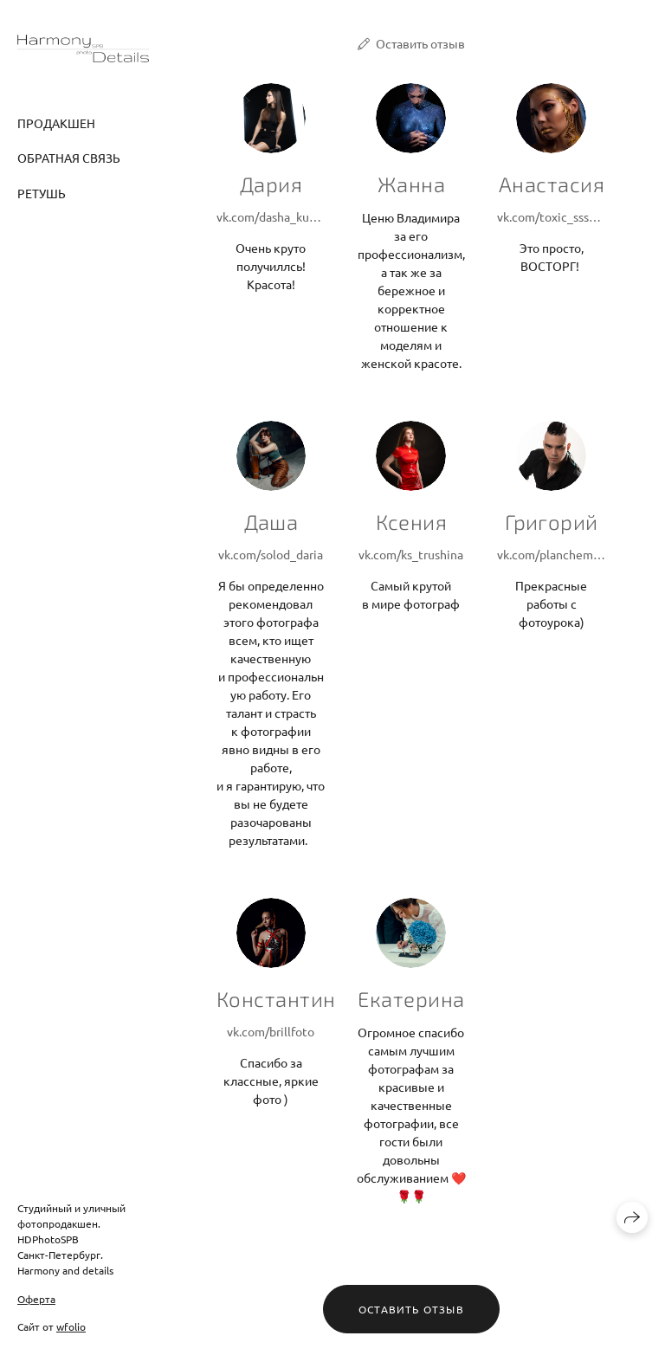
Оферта (36, 1299)
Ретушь (41, 193)
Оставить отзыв (420, 43)
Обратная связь (68, 157)
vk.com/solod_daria (270, 554)
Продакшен (56, 123)
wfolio (71, 1326)
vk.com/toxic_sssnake (551, 216)
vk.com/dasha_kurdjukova (271, 216)
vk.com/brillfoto (270, 1031)
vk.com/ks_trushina (410, 554)
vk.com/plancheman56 (551, 554)
